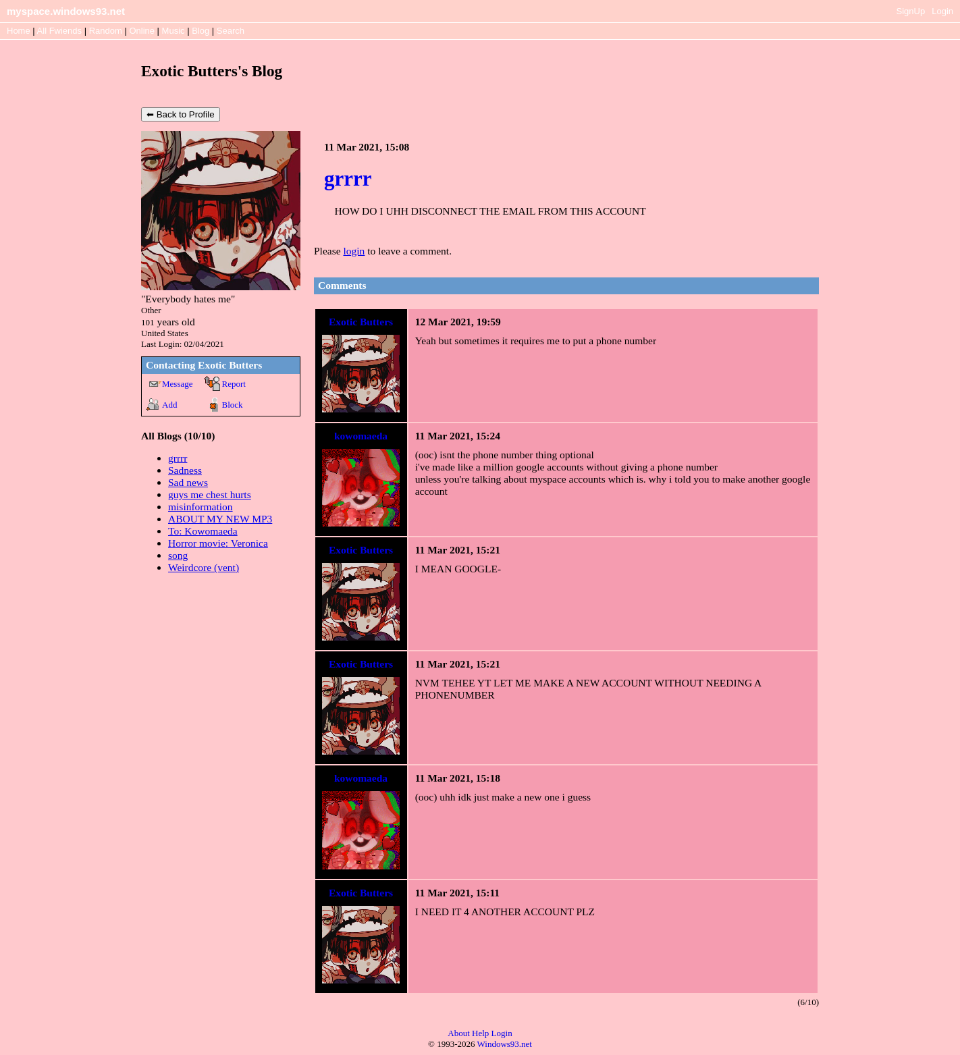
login (354, 250)
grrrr (177, 458)
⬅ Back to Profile (180, 114)
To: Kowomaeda (203, 531)
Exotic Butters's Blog (211, 71)
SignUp (911, 11)
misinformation (200, 506)
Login (942, 11)
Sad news (188, 482)
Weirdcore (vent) (203, 567)
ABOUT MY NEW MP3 (220, 518)
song (178, 555)
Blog (200, 31)
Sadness (185, 470)
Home (18, 31)
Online (142, 31)
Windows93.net (504, 1044)
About (459, 1033)
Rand (105, 31)
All (59, 31)
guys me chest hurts (209, 494)
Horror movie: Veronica (218, 543)
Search (230, 31)
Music (173, 31)
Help (480, 1033)
